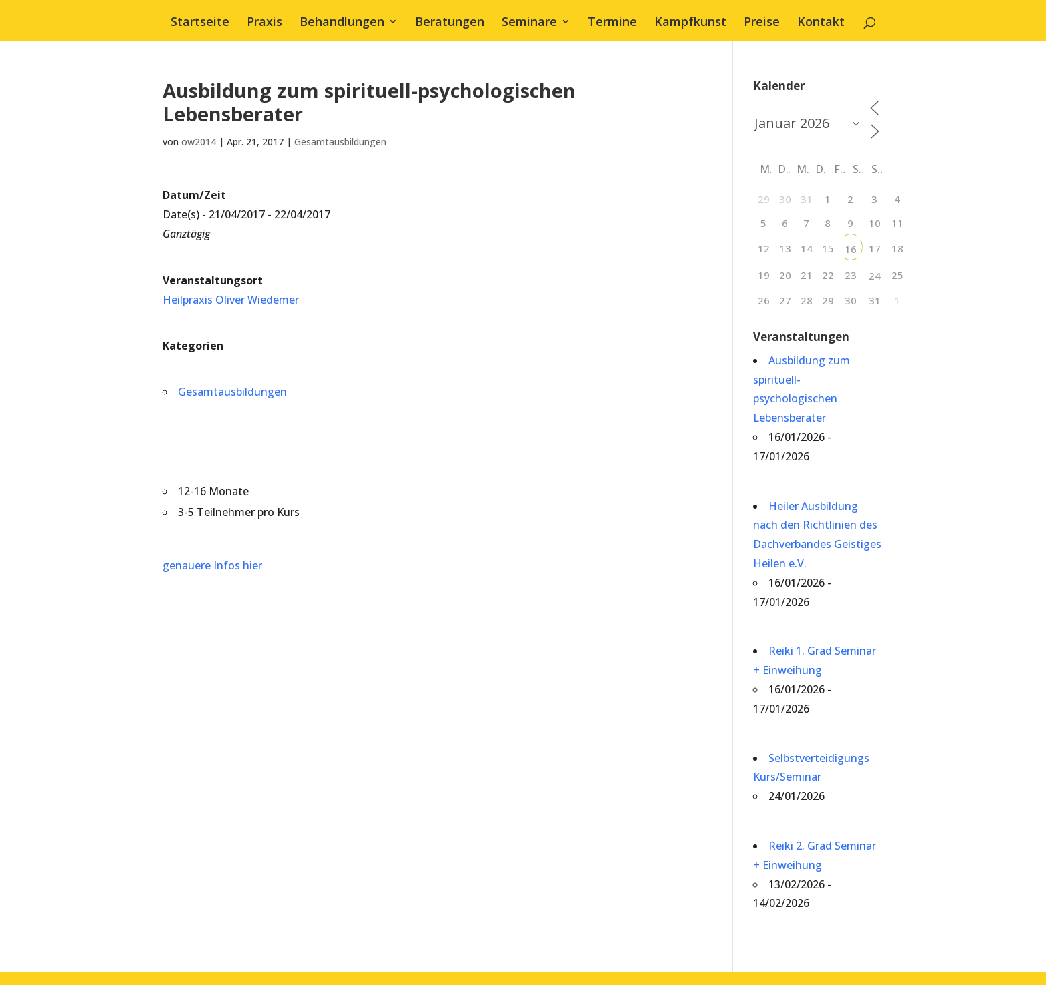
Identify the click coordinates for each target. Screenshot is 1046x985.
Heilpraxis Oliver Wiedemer (231, 299)
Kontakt (821, 23)
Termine (612, 23)
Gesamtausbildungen (340, 141)
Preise (762, 23)
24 (875, 275)
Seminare (529, 23)
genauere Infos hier (212, 565)
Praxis (264, 23)
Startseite (200, 23)
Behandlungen (342, 23)
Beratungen (449, 23)
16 (851, 249)
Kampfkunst (690, 23)
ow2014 (198, 141)
